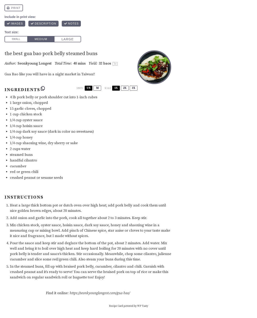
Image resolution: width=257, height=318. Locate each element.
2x (125, 88)
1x (116, 88)
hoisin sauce (33, 126)
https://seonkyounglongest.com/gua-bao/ (100, 293)
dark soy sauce (35, 131)
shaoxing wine (34, 143)
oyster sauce (33, 120)
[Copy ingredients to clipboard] (42, 88)
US (89, 88)
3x (133, 88)
